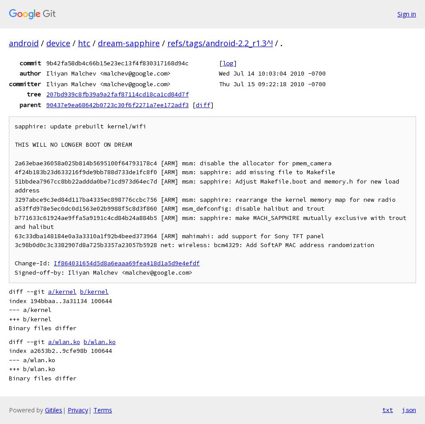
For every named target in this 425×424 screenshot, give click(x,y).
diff (203, 105)
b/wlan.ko (100, 342)
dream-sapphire (129, 43)
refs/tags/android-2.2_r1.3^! (220, 43)
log (228, 63)
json (409, 410)
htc (84, 43)
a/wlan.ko (64, 342)
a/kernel (62, 292)
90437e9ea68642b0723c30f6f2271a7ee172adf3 (117, 105)
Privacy (78, 410)
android (24, 43)
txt (387, 410)
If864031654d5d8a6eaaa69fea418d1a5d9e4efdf (127, 263)
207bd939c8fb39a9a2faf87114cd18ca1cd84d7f (117, 94)
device (58, 43)
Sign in (406, 14)
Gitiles (53, 410)
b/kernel (94, 292)
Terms (102, 410)
